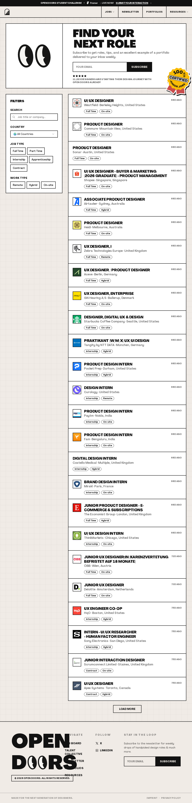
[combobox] (34, 134)
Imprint (152, 798)
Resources (179, 11)
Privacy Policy (171, 798)
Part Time (36, 151)
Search (16, 110)
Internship (19, 159)
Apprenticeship (41, 159)
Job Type (17, 144)
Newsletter (130, 11)
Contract (19, 168)
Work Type (18, 178)
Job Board (73, 743)
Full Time (18, 151)
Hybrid (33, 185)
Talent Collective (73, 752)
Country (17, 127)
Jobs (110, 11)
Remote (18, 185)
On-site (48, 185)
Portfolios (154, 11)
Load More (127, 709)
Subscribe (139, 67)
